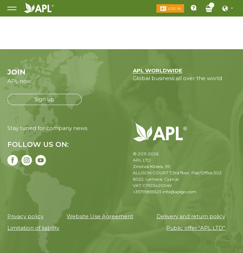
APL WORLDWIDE (157, 70)
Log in (174, 8)
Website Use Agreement (100, 216)
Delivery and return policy (190, 216)
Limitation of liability (33, 228)
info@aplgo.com (179, 191)
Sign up (44, 99)
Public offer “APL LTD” (195, 228)
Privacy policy (25, 216)
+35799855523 (147, 191)
